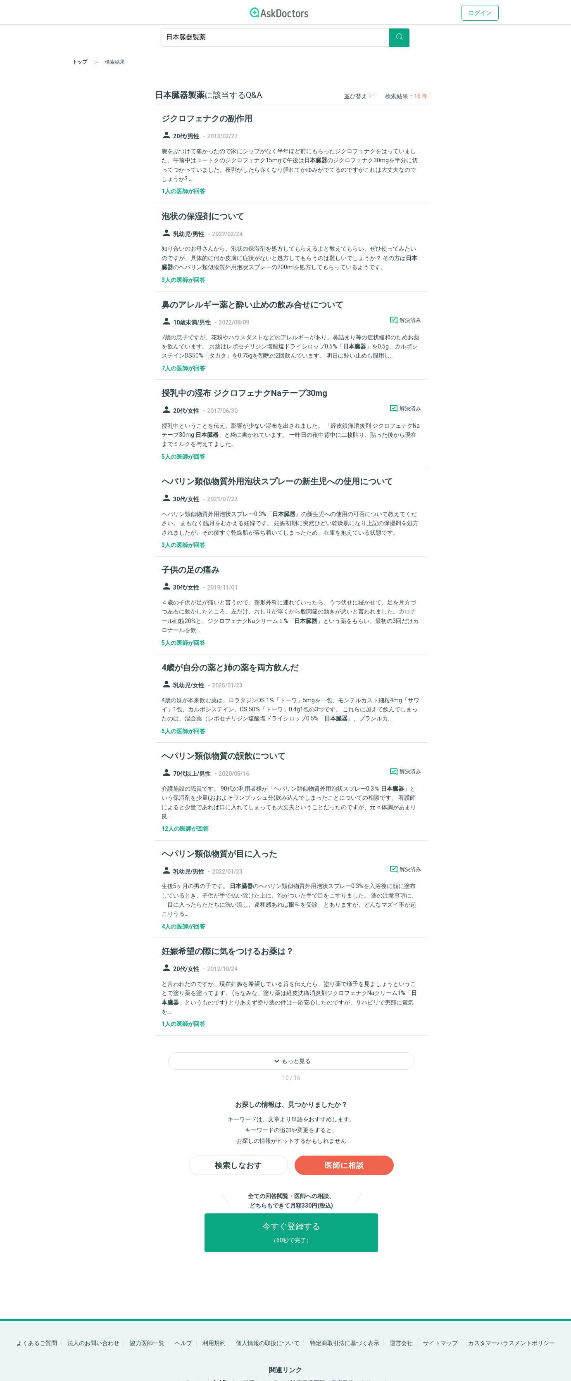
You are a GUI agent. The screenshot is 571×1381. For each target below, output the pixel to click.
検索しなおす (238, 1167)
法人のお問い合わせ (93, 1343)
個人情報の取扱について (268, 1343)
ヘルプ (183, 1343)
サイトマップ (440, 1343)
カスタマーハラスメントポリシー (511, 1343)
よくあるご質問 (37, 1343)
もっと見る (291, 1061)
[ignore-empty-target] (285, 37)
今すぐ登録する (291, 1234)
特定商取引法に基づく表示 (344, 1343)
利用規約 (214, 1343)
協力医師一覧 (147, 1343)
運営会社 (401, 1343)
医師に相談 (344, 1167)
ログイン (480, 12)
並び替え (359, 95)
